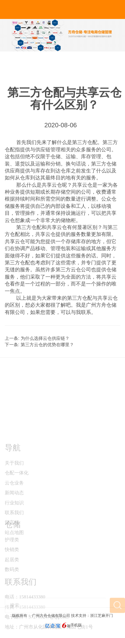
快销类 (12, 566)
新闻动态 (14, 519)
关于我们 (14, 490)
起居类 (12, 576)
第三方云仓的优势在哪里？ (47, 344)
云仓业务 (14, 510)
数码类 (12, 586)
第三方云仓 (68, 269)
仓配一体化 (17, 500)
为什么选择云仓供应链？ (45, 338)
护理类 (12, 556)
